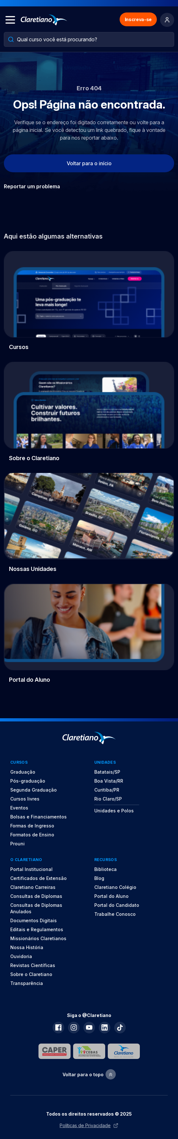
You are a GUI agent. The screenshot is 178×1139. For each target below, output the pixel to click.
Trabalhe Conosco (115, 914)
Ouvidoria (21, 956)
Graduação (22, 772)
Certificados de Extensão (38, 878)
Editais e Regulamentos (36, 929)
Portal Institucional (31, 869)
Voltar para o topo (89, 1074)
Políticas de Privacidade (89, 1125)
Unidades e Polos (114, 810)
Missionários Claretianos (38, 938)
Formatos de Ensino (32, 834)
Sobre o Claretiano (31, 974)
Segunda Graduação (33, 790)
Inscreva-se (138, 19)
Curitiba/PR (106, 790)
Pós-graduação (27, 781)
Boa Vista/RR (108, 781)
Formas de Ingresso (32, 825)
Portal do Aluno (111, 896)
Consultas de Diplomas (36, 896)
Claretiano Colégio (115, 887)
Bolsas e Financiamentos (38, 816)
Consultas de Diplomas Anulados (36, 908)
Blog (99, 878)
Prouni (17, 843)
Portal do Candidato (116, 905)
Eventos (19, 807)
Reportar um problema (32, 186)
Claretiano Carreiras (32, 887)
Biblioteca (105, 869)
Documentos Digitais (33, 920)
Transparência (26, 983)
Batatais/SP (107, 772)
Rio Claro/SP (108, 798)
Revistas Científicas (32, 965)
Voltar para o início (89, 163)
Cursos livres (24, 798)
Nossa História (26, 947)
